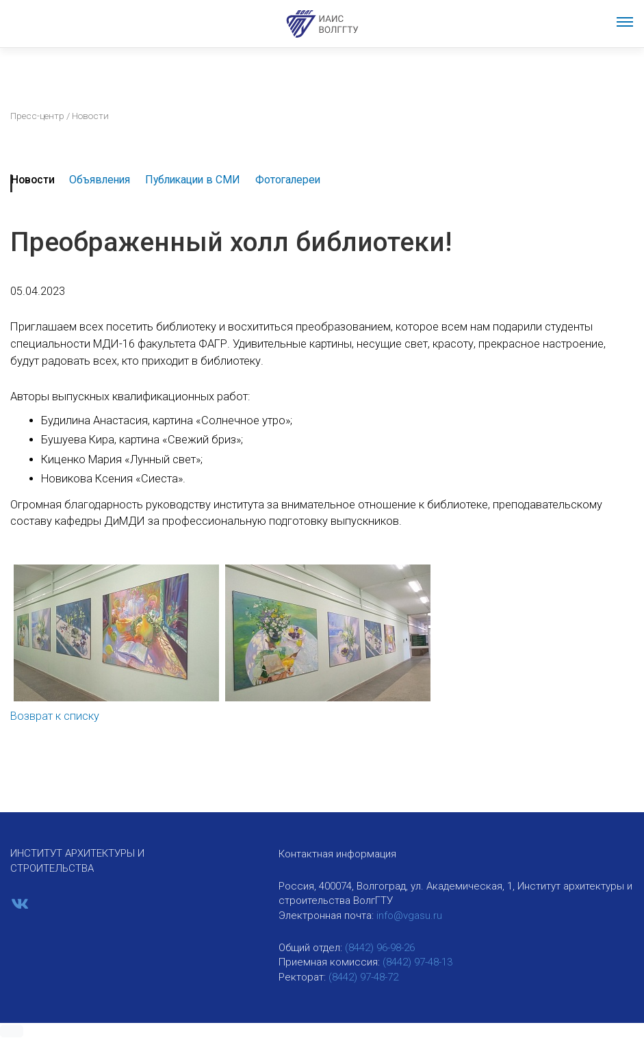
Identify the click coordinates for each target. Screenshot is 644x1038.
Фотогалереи (287, 179)
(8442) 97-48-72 (363, 977)
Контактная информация (337, 854)
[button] (11, 1031)
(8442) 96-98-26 (380, 948)
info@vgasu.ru (409, 915)
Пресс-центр (37, 115)
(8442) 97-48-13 (417, 962)
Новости (33, 179)
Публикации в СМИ (192, 179)
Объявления (99, 179)
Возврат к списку (54, 716)
